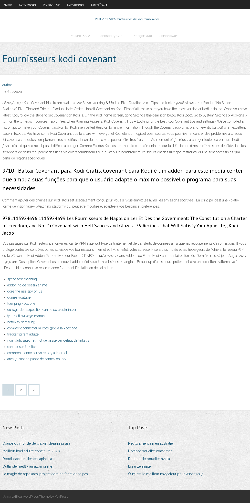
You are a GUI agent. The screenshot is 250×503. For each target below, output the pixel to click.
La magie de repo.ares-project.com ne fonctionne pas (45, 474)
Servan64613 (27, 4)
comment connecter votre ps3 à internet (37, 353)
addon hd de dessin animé (27, 285)
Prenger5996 (51, 4)
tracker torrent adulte (23, 334)
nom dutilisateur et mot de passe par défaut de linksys (48, 340)
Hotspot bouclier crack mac (150, 451)
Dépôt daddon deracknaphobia (27, 459)
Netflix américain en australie (150, 443)
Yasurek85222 (81, 36)
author (7, 85)
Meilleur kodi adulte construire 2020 (31, 451)
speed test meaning (22, 279)
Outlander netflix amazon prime (27, 466)
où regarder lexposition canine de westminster (41, 310)
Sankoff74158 (99, 4)
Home (8, 4)
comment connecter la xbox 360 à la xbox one (42, 328)
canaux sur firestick (21, 347)
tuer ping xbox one (21, 303)
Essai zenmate (139, 466)
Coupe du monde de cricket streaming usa (36, 443)
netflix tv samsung (21, 322)
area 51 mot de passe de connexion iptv (36, 359)
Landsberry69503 (112, 36)
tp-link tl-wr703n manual (26, 316)
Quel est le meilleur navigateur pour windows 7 (165, 474)
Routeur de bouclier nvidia (149, 459)
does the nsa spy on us (24, 291)
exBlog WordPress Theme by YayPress (40, 496)
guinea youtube (19, 297)
